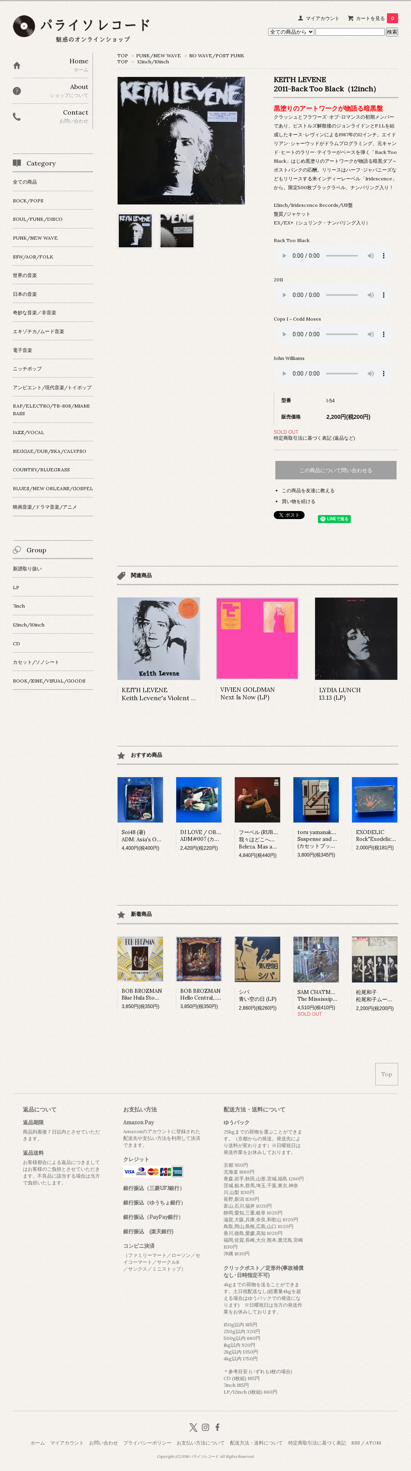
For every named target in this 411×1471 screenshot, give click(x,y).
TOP (122, 56)
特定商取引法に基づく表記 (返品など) (314, 438)
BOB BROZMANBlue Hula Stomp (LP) (148, 994)
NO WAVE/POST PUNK (216, 56)
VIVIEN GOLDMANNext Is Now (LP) (247, 693)
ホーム (38, 1443)
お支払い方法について (201, 1443)
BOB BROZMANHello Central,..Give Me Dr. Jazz (218, 994)
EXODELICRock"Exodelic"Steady (383, 836)
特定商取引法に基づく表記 (317, 1443)
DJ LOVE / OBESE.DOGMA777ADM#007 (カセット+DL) (218, 836)
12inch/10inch (153, 62)
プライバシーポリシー (147, 1443)
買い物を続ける (298, 501)
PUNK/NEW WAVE (158, 56)
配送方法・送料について (256, 1443)
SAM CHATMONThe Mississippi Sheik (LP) (330, 995)
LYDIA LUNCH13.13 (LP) (340, 693)
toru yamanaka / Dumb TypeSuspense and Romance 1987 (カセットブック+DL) (333, 839)
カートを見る (377, 18)
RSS (355, 1443)
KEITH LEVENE (174, 694)
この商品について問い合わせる (335, 470)
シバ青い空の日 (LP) (258, 995)
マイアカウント (323, 18)
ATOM (373, 1443)
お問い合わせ (103, 1443)
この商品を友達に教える (308, 490)
